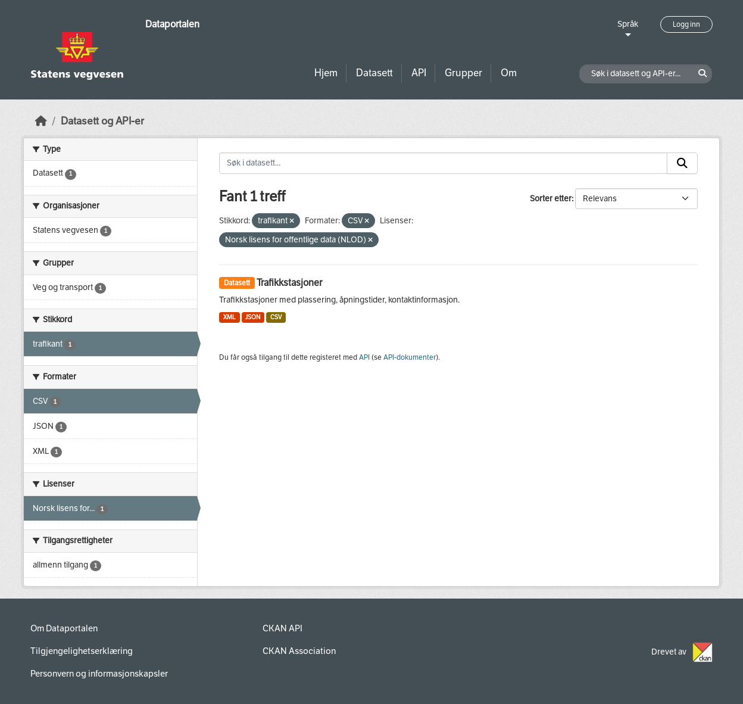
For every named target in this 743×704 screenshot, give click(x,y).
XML (229, 317)
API (418, 73)
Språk (627, 24)
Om (509, 73)
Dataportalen (172, 24)
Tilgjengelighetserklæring (81, 651)
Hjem (326, 73)
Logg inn (686, 24)
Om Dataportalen (64, 628)
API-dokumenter (409, 357)
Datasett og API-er (102, 121)
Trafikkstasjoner (289, 282)
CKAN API (282, 628)
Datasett (374, 73)
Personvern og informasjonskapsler (99, 673)
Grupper (463, 73)
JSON (252, 317)
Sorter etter (551, 199)
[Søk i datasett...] (443, 163)
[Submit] (682, 163)
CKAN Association (299, 651)
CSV (276, 317)
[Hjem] (41, 121)
